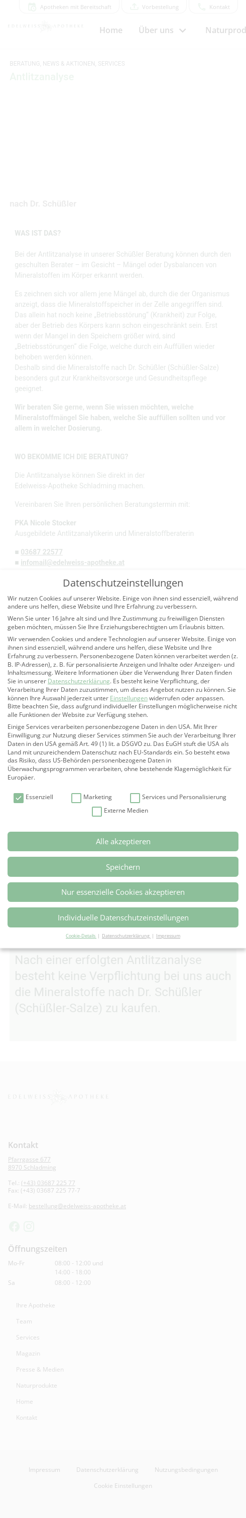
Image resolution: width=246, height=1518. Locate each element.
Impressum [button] (168, 935)
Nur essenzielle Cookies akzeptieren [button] (123, 892)
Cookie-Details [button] (81, 935)
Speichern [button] (123, 867)
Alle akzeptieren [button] (123, 841)
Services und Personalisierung (178, 797)
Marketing (91, 797)
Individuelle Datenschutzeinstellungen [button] (123, 917)
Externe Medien (120, 811)
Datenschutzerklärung (79, 681)
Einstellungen (129, 698)
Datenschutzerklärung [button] (126, 935)
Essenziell (33, 797)
